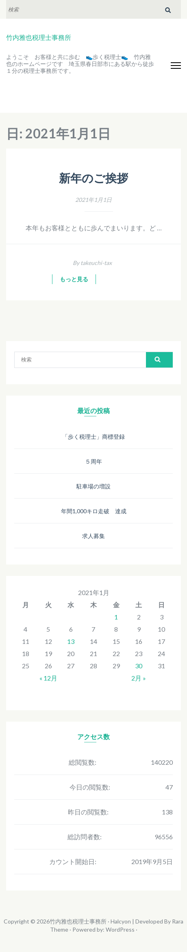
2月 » (138, 678)
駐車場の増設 (93, 486)
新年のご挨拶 (93, 178)
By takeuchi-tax (92, 262)
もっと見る (74, 279)
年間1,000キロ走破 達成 (93, 511)
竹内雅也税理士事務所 (38, 37)
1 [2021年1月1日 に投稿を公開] (116, 617)
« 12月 (48, 678)
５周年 (93, 461)
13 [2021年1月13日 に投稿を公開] (70, 641)
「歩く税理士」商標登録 (93, 436)
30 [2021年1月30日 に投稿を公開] (138, 666)
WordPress (120, 929)
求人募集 (93, 535)
